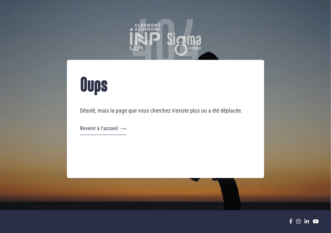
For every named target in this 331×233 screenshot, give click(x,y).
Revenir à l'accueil (103, 128)
